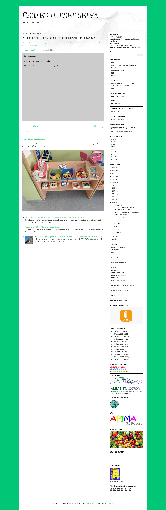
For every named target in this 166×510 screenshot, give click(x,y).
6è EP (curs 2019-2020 (119, 339)
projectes (115, 288)
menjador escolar (118, 280)
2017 (114, 191)
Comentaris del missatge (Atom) (46, 132)
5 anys (113, 144)
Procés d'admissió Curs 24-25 (122, 131)
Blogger (110, 503)
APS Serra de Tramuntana (121, 86)
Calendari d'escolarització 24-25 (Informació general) (123, 128)
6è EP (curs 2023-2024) (120, 357)
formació (114, 270)
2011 (113, 239)
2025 (114, 168)
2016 (114, 194)
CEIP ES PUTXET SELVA (60, 15)
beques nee (115, 255)
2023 (114, 173)
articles (114, 252)
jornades (114, 278)
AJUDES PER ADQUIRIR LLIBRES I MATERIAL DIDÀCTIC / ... (126, 209)
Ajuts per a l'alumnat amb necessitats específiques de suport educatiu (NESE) (55, 217)
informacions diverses (119, 275)
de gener (117, 232)
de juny (117, 221)
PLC (112, 73)
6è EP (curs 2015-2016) (119, 349)
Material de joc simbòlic (33, 139)
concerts (114, 257)
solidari (114, 293)
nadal (113, 283)
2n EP (113, 149)
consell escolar (117, 260)
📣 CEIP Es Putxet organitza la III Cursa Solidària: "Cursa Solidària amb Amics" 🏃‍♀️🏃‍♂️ (68, 237)
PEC (112, 63)
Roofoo (88, 503)
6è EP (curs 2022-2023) (120, 331)
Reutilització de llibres (119, 290)
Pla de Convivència (118, 70)
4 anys (113, 142)
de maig (116, 224)
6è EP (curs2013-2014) (119, 354)
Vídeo (113, 296)
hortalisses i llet (117, 273)
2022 (114, 176)
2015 (114, 197)
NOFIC (113, 75)
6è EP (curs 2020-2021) (120, 336)
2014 (114, 200)
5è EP (113, 157)
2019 (114, 185)
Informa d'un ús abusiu (119, 300)
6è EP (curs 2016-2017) (119, 347)
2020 (114, 182)
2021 (113, 179)
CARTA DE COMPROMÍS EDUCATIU (124, 65)
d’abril (116, 227)
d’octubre (117, 205)
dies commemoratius (118, 262)
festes (113, 268)
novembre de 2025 (117, 96)
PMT (113, 88)
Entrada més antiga (93, 126)
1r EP (113, 147)
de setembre (118, 218)
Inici (63, 126)
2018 (114, 188)
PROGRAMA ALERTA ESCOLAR (122, 83)
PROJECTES (115, 104)
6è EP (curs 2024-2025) (120, 359)
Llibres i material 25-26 (120, 119)
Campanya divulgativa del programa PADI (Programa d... (126, 213)
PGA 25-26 (115, 68)
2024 (114, 170)
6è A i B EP (115, 159)
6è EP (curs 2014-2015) (119, 352)
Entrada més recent (32, 126)
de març (117, 229)
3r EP (113, 152)
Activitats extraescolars (120, 247)
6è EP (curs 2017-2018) (119, 344)
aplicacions (115, 250)
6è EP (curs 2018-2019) (119, 341)
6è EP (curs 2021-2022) (119, 334)
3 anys (113, 139)
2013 (114, 203)
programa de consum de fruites (122, 285)
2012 (113, 236)
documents (115, 265)
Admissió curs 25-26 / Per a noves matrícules (42, 227)
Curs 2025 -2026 (117, 112)
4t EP (113, 154)
